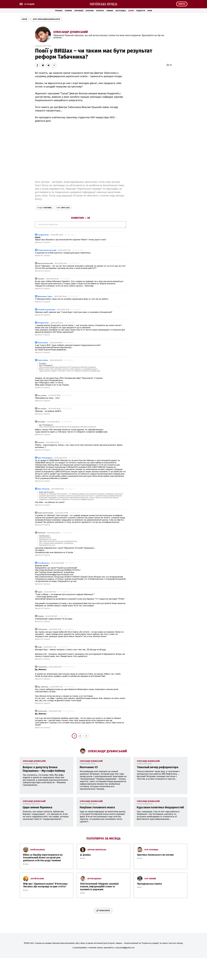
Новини (68, 11)
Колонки (90, 11)
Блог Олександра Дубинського (46, 19)
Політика (44, 208)
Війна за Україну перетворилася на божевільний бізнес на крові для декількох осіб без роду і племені (43, 857)
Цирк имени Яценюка (37, 807)
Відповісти (38, 242)
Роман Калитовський (47, 250)
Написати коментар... (80, 224)
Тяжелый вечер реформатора (157, 767)
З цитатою (46, 242)
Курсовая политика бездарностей (160, 807)
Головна (58, 11)
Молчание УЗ (89, 767)
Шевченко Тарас (45, 296)
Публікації (78, 11)
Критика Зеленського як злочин (155, 854)
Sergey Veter (43, 235)
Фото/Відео (121, 11)
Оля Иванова (43, 563)
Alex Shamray (43, 489)
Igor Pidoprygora (45, 458)
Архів (149, 11)
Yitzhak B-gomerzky (46, 310)
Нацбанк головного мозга (97, 807)
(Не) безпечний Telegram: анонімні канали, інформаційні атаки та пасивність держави (99, 886)
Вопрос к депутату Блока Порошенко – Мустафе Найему (44, 769)
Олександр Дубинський (70, 32)
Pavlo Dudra (43, 343)
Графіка (109, 11)
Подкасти (140, 11)
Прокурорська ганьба (149, 883)
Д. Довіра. (85, 854)
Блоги (131, 11)
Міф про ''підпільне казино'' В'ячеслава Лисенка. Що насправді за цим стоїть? (45, 885)
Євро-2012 (63, 208)
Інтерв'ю (100, 11)
